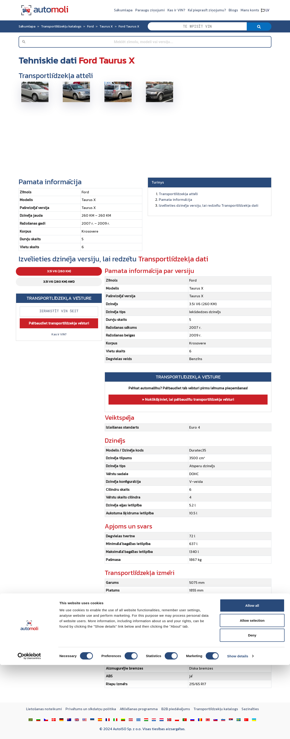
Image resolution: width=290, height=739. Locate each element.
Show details (237, 730)
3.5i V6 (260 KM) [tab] (59, 271)
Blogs (233, 10)
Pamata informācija (175, 199)
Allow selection (252, 694)
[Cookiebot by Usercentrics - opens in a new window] (29, 730)
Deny (252, 709)
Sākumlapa (123, 10)
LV (265, 10)
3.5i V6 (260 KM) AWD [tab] (59, 281)
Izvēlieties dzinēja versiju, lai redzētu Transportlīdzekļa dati (208, 205)
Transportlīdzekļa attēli (178, 193)
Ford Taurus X (128, 26)
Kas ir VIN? (176, 10)
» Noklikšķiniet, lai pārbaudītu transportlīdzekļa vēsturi (188, 399)
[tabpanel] (188, 479)
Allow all (252, 679)
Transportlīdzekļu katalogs (61, 26)
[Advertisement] (145, 138)
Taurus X (106, 26)
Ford (90, 26)
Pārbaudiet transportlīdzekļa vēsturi (59, 323)
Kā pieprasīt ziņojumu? (207, 10)
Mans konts (250, 10)
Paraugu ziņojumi (150, 10)
